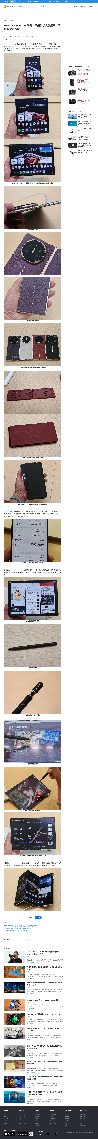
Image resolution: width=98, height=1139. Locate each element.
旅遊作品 (52, 1121)
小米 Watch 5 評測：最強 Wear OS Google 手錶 (43, 1014)
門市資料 (67, 1114)
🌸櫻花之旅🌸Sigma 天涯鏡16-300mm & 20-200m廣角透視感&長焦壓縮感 (83, 81)
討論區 (5, 1123)
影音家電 (37, 1123)
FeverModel (7, 1118)
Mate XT (28, 44)
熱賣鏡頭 (67, 1121)
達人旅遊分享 (53, 1123)
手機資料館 (22, 1118)
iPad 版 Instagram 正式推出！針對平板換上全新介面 (17, 928)
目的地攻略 (52, 1118)
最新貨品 (67, 1116)
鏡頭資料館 (22, 1116)
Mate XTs (14, 39)
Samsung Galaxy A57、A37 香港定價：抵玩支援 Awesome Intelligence (85, 138)
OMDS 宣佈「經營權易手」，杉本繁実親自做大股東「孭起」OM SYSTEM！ (85, 123)
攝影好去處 (53, 1114)
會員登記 (82, 1121)
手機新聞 (31, 36)
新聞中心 (6, 21)
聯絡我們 (82, 1116)
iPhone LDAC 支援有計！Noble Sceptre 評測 (42, 1000)
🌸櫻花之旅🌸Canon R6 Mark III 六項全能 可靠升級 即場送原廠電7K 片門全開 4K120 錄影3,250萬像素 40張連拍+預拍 (83, 72)
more (87, 66)
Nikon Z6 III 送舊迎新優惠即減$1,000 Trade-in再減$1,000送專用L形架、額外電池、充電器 (83, 99)
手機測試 (25, 36)
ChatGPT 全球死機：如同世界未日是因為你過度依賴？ (18, 930)
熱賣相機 (67, 1118)
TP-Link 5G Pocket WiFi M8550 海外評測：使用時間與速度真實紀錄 (85, 145)
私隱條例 (82, 1125)
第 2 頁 (38, 917)
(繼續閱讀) (31, 962)
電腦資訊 (37, 1121)
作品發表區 (6, 1121)
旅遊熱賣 (52, 1116)
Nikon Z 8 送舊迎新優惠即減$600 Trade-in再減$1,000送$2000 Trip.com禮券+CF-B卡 (83, 90)
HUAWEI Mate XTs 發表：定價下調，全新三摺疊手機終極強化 (20, 927)
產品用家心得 (22, 1123)
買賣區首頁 (37, 1114)
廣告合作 (82, 1118)
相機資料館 (22, 1114)
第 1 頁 (30, 917)
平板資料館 (22, 1121)
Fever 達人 (6, 1116)
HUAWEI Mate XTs (9, 44)
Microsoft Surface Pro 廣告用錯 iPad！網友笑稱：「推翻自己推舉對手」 (22, 925)
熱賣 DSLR (67, 1123)
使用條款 (82, 1123)
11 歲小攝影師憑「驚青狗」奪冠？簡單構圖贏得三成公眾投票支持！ (85, 116)
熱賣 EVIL (67, 1125)
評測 (21, 39)
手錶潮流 (37, 1125)
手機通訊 (37, 1118)
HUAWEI (7, 39)
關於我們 (82, 1114)
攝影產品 (37, 1116)
